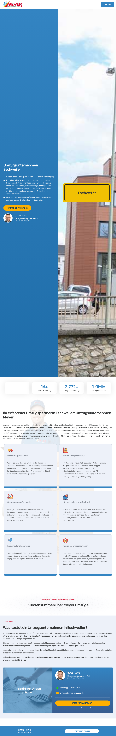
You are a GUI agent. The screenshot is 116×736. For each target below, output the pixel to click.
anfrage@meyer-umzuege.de (72, 693)
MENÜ (107, 4)
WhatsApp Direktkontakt (70, 688)
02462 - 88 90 (21, 215)
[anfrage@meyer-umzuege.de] (57, 693)
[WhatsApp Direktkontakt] (57, 688)
